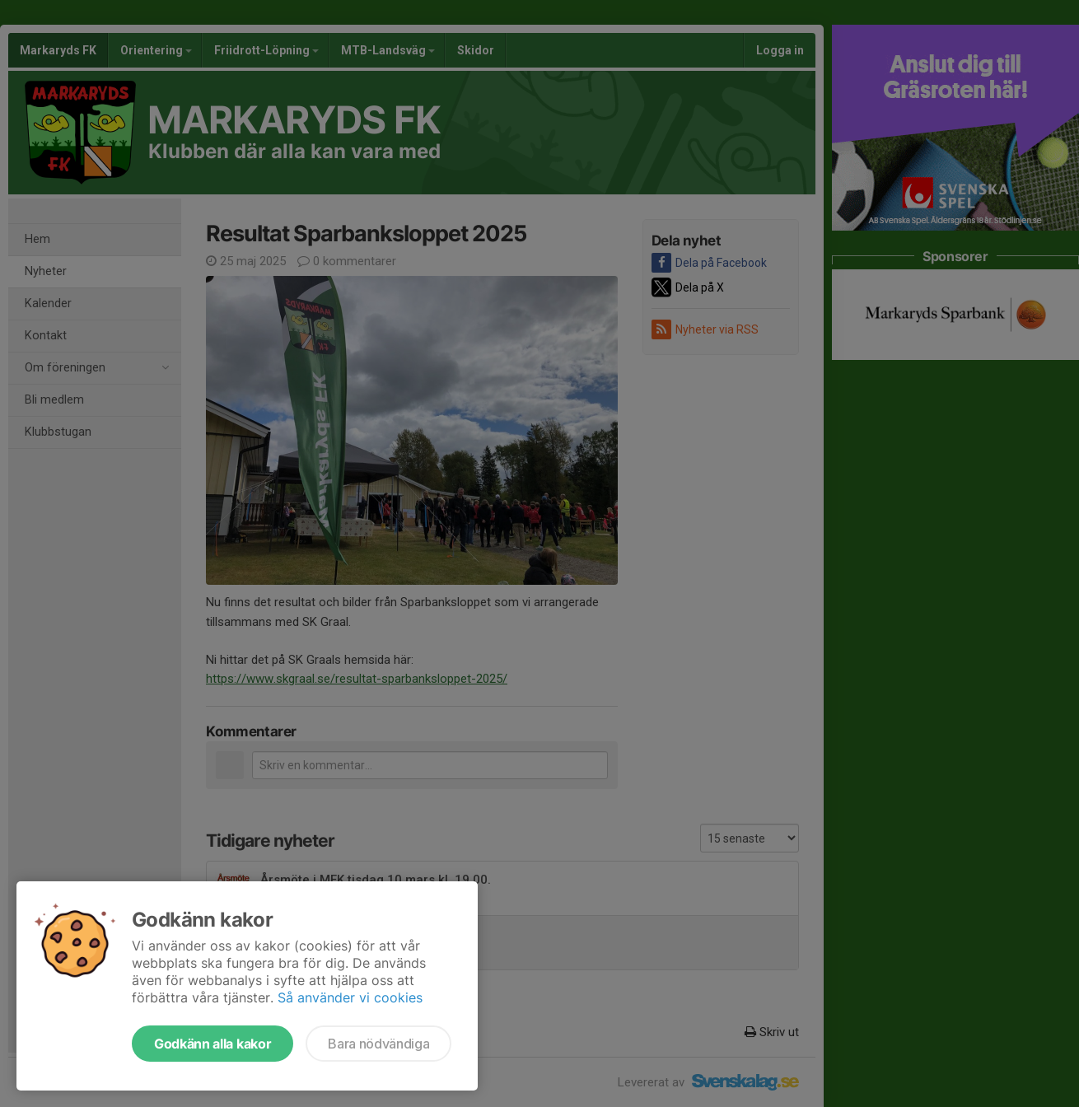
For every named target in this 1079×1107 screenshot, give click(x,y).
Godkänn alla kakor (212, 1043)
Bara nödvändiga (378, 1043)
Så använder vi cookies (350, 997)
